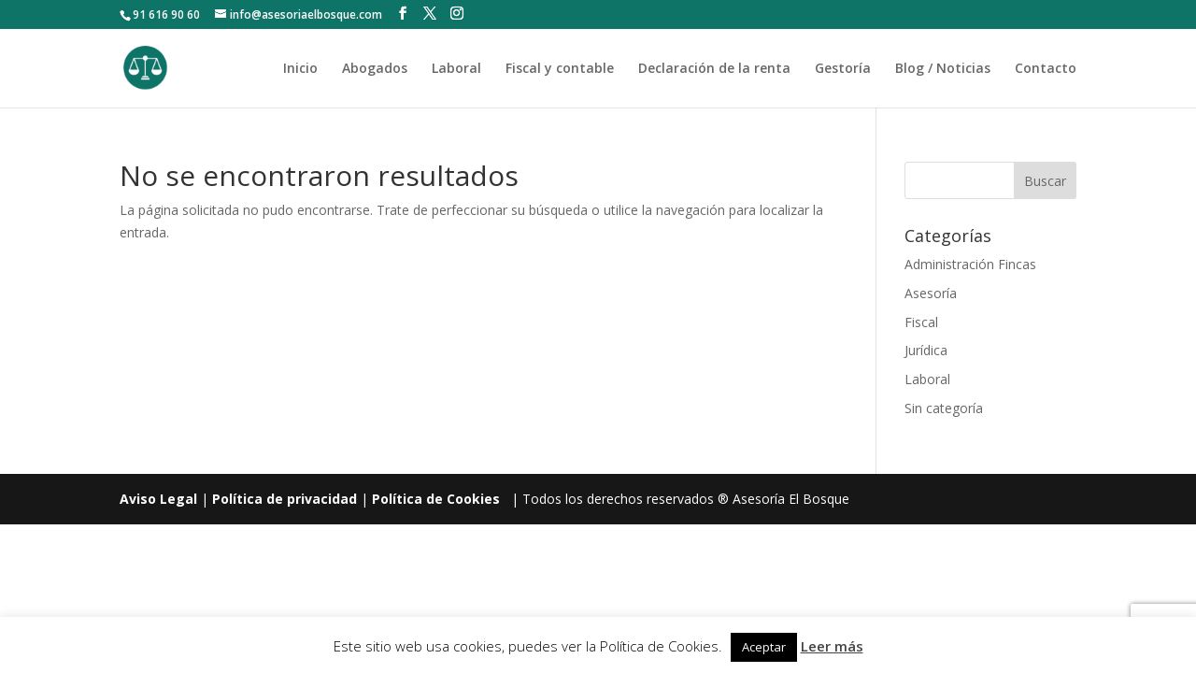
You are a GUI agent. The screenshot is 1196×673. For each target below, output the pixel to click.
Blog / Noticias (942, 69)
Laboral (456, 69)
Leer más (832, 646)
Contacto (1045, 69)
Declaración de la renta (714, 69)
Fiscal (921, 322)
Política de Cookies (436, 499)
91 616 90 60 (166, 14)
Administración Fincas (970, 264)
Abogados (374, 69)
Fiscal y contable (559, 69)
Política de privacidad (284, 499)
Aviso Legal (158, 499)
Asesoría (930, 293)
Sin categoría (943, 408)
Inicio (300, 69)
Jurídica (925, 350)
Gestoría (843, 69)
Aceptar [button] (764, 646)
